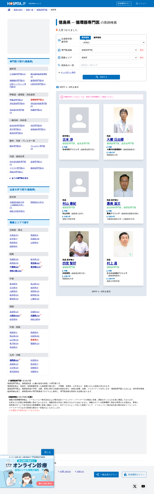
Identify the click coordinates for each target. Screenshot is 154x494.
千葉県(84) (14, 267)
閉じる (47, 452)
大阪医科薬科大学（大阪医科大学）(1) (17, 205)
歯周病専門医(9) (37, 80)
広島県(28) (35, 336)
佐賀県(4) (34, 360)
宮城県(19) (35, 239)
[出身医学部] (112, 42)
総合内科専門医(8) (17, 125)
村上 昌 (112, 263)
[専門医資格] (108, 50)
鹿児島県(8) (14, 371)
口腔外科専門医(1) (38, 84)
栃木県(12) (35, 259)
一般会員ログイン (106, 474)
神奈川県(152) (15, 271)
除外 (142, 50)
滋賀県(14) (14, 312)
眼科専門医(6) (15, 146)
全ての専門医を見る (20, 178)
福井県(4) (34, 288)
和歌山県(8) (35, 319)
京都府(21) (35, 312)
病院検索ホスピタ (35, 3)
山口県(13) (14, 340)
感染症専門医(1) (16, 172)
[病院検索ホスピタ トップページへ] (16, 3)
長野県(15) (35, 291)
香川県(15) (14, 343)
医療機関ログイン (134, 474)
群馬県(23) (14, 263)
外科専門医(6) (36, 125)
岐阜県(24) (14, 295)
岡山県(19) (14, 336)
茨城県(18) (14, 259)
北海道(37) (14, 235)
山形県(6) (34, 243)
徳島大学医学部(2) (17, 211)
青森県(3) (34, 235)
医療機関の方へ (124, 3)
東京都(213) (35, 267)
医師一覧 (29, 10)
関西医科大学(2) (37, 202)
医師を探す (18, 10)
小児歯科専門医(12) (18, 74)
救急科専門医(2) (16, 133)
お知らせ (79, 471)
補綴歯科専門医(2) (17, 80)
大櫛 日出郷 (115, 139)
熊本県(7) (34, 364)
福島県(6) (13, 246)
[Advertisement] (28, 36)
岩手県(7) (13, 239)
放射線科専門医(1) (38, 129)
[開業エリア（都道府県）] (108, 58)
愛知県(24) (14, 299)
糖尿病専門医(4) (37, 168)
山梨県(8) (13, 291)
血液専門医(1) (36, 162)
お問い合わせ (64, 471)
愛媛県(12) (35, 343)
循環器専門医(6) (37, 100)
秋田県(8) (13, 243)
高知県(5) (13, 347)
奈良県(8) (13, 319)
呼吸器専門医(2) (16, 100)
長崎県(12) (14, 364)
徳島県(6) (34, 340)
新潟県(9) (13, 284)
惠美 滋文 (114, 203)
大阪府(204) (15, 316)
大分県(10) (14, 368)
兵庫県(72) (35, 316)
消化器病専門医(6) (17, 103)
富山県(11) (35, 284)
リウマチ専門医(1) (17, 168)
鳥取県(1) (13, 332)
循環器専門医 (42, 10)
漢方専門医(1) (15, 129)
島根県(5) (34, 332)
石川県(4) (13, 288)
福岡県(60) (14, 360)
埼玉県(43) (35, 263)
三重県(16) (35, 299)
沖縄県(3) (34, 371)
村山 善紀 (69, 203)
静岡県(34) (35, 295)
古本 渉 (67, 139)
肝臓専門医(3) (36, 110)
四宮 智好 (69, 263)
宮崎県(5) (34, 368)
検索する (101, 77)
